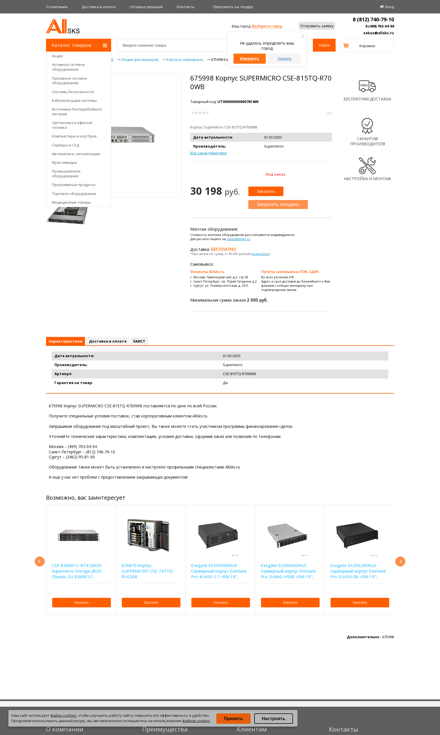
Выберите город (267, 26)
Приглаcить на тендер (233, 6)
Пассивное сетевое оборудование (69, 81)
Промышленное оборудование (66, 173)
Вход (389, 6)
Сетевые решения (146, 6)
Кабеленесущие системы (74, 100)
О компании (57, 6)
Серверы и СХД (65, 145)
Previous (40, 561)
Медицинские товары (71, 202)
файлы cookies (63, 715)
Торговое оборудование (74, 193)
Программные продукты (74, 184)
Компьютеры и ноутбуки (74, 136)
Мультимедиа (64, 162)
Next (400, 561)
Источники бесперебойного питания (77, 111)
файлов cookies (196, 720)
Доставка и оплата (99, 6)
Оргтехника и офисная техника (72, 125)
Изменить (249, 58)
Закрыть (285, 58)
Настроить (273, 718)
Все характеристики (208, 152)
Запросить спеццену (278, 204)
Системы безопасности (73, 91)
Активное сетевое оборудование (68, 67)
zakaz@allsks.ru (378, 32)
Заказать (266, 191)
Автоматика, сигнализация (76, 153)
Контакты (185, 6)
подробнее (260, 254)
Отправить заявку (317, 25)
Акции (57, 55)
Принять (233, 718)
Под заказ (275, 174)
